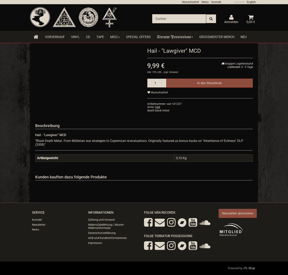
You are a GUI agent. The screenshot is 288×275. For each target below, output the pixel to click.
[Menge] (156, 83)
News (205, 2)
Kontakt (216, 2)
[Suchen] (179, 18)
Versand (173, 72)
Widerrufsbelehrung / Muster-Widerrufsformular (106, 226)
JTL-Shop (249, 268)
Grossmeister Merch (216, 37)
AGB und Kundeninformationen (107, 238)
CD (88, 37)
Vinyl (75, 37)
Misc (115, 37)
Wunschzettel (190, 2)
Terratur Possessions (175, 37)
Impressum (95, 243)
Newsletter (38, 224)
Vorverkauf (55, 37)
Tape (100, 37)
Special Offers (138, 37)
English (251, 2)
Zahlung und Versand (101, 219)
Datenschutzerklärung (102, 233)
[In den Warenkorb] (209, 83)
